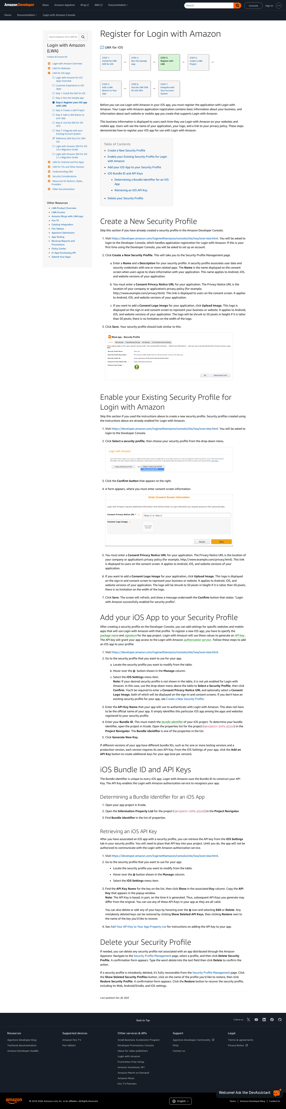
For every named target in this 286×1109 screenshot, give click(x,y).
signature (131, 635)
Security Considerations (64, 176)
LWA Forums (58, 212)
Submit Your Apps (61, 256)
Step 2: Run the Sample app (70, 97)
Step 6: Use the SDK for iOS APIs (70, 124)
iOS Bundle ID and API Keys (125, 173)
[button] (83, 37)
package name (109, 635)
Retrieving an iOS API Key (131, 190)
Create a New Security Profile (126, 150)
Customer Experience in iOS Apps (70, 87)
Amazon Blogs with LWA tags (67, 216)
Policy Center (59, 248)
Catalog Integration (62, 224)
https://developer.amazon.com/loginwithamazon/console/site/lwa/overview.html (165, 238)
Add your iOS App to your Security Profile (134, 167)
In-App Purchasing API (64, 252)
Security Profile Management (152, 956)
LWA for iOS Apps (61, 73)
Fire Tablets (58, 228)
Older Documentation (63, 189)
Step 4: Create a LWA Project (70, 110)
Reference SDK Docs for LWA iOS (71, 140)
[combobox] (62, 36)
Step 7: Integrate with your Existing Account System (69, 132)
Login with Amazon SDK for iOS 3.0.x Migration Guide (72, 148)
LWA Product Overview (64, 208)
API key (239, 635)
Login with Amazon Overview (67, 63)
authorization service (197, 640)
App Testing (58, 236)
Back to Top (143, 1020)
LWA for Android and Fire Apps (68, 162)
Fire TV (55, 220)
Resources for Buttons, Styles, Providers (67, 183)
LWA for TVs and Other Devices (68, 166)
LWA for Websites (61, 68)
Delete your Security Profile (125, 198)
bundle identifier (172, 722)
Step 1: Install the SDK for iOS (70, 93)
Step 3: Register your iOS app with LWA (72, 104)
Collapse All (52, 57)
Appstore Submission (63, 232)
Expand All (62, 57)
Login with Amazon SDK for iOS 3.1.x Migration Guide (72, 156)
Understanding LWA (62, 171)
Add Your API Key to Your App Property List (138, 926)
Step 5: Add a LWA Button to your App (70, 116)
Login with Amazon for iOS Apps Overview (69, 79)
